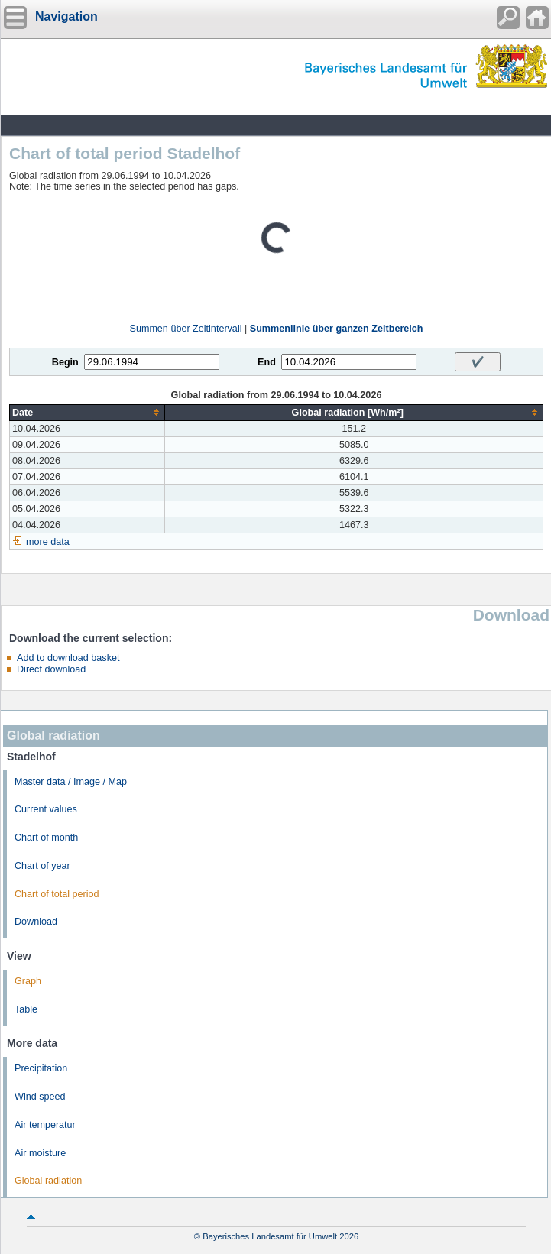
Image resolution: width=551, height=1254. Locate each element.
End (267, 362)
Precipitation (41, 1068)
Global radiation (48, 1180)
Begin (65, 362)
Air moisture (40, 1153)
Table (26, 1009)
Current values (46, 809)
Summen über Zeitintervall (185, 328)
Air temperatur (45, 1125)
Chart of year (42, 865)
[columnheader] (87, 412)
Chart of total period (57, 894)
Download (36, 921)
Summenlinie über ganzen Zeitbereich (336, 328)
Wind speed (40, 1096)
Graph (28, 981)
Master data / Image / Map (71, 781)
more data (48, 541)
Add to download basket (68, 658)
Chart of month (46, 837)
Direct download (51, 669)
